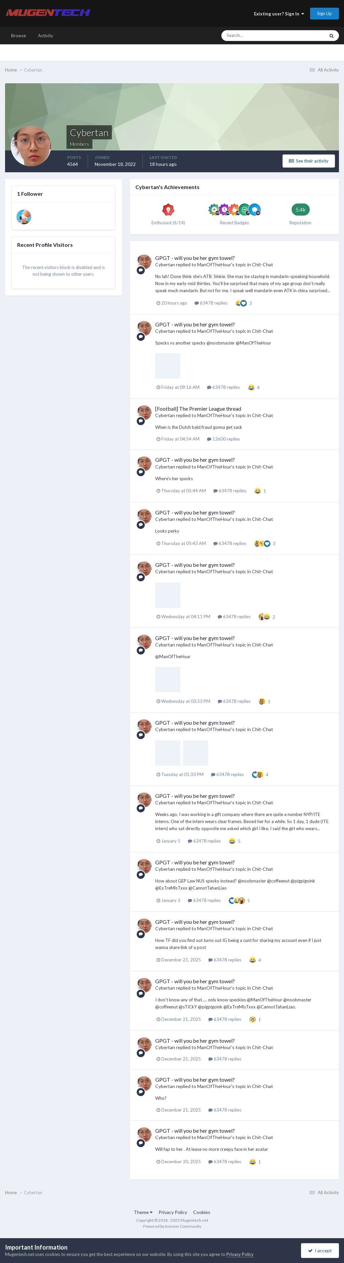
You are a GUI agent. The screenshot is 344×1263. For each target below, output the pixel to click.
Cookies (201, 1212)
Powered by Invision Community (172, 1226)
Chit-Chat (262, 264)
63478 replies (211, 303)
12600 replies (223, 439)
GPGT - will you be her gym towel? (195, 258)
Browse (18, 35)
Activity (45, 35)
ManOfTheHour (214, 264)
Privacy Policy (173, 1212)
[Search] (252, 35)
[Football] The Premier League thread (198, 408)
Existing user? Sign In (279, 13)
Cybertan (165, 264)
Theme (143, 1212)
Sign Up (324, 13)
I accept (320, 1250)
